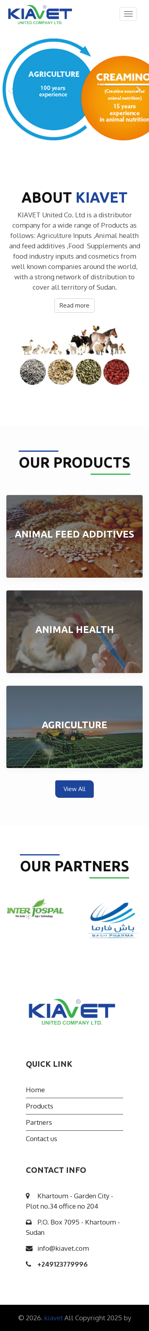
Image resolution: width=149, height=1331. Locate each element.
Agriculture (74, 725)
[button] (11, 89)
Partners (39, 1122)
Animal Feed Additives (74, 534)
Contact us (41, 1138)
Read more (74, 305)
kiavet (54, 1318)
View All (74, 789)
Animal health (74, 629)
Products (39, 1106)
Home (35, 1089)
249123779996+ (62, 1264)
